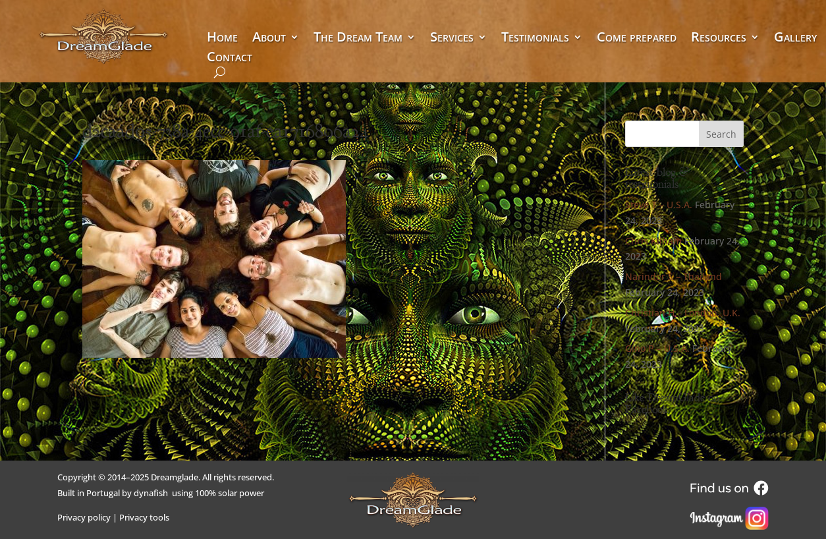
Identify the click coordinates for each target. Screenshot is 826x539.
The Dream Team (358, 38)
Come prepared (636, 38)
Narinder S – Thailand (673, 276)
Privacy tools (144, 517)
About (269, 38)
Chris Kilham (653, 241)
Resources (718, 38)
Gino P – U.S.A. (657, 348)
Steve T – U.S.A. (658, 204)
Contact (229, 58)
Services (452, 38)
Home (222, 38)
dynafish (151, 493)
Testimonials (535, 38)
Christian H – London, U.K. (682, 312)
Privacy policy (84, 517)
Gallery (795, 38)
